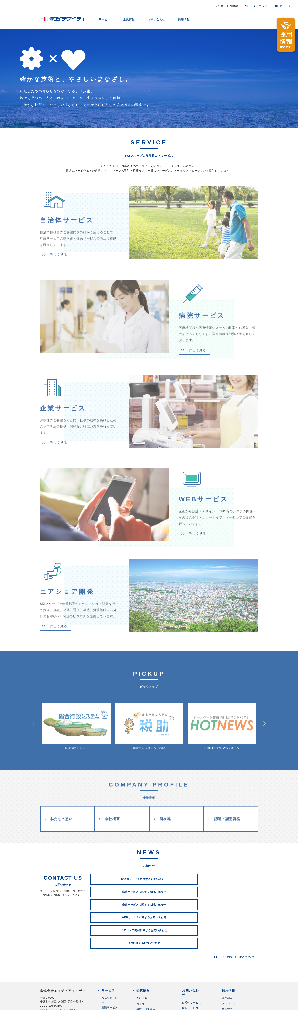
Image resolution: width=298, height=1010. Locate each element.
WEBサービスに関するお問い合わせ (117, 873)
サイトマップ (258, 6)
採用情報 (191, 19)
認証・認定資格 (228, 813)
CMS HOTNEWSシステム (222, 720)
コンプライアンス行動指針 (163, 1007)
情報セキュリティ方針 (127, 1007)
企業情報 (136, 19)
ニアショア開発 (191, 955)
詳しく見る (54, 265)
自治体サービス (191, 933)
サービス (112, 19)
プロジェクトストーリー (237, 945)
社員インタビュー (233, 951)
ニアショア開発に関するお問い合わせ (174, 873)
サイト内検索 (229, 6)
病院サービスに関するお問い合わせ (174, 860)
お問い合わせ (163, 19)
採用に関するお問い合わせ (231, 873)
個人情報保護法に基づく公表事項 (87, 1007)
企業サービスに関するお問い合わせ (231, 860)
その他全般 (189, 966)
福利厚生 (227, 971)
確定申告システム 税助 (149, 720)
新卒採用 (227, 928)
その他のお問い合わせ (234, 886)
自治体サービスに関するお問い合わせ (117, 860)
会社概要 (112, 813)
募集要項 (227, 939)
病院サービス (109, 937)
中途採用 (227, 982)
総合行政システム (76, 720)
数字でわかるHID (232, 965)
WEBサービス (110, 949)
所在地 (166, 813)
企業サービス (109, 943)
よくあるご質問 (231, 976)
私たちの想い (60, 813)
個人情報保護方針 (51, 1007)
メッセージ (228, 934)
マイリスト (286, 6)
